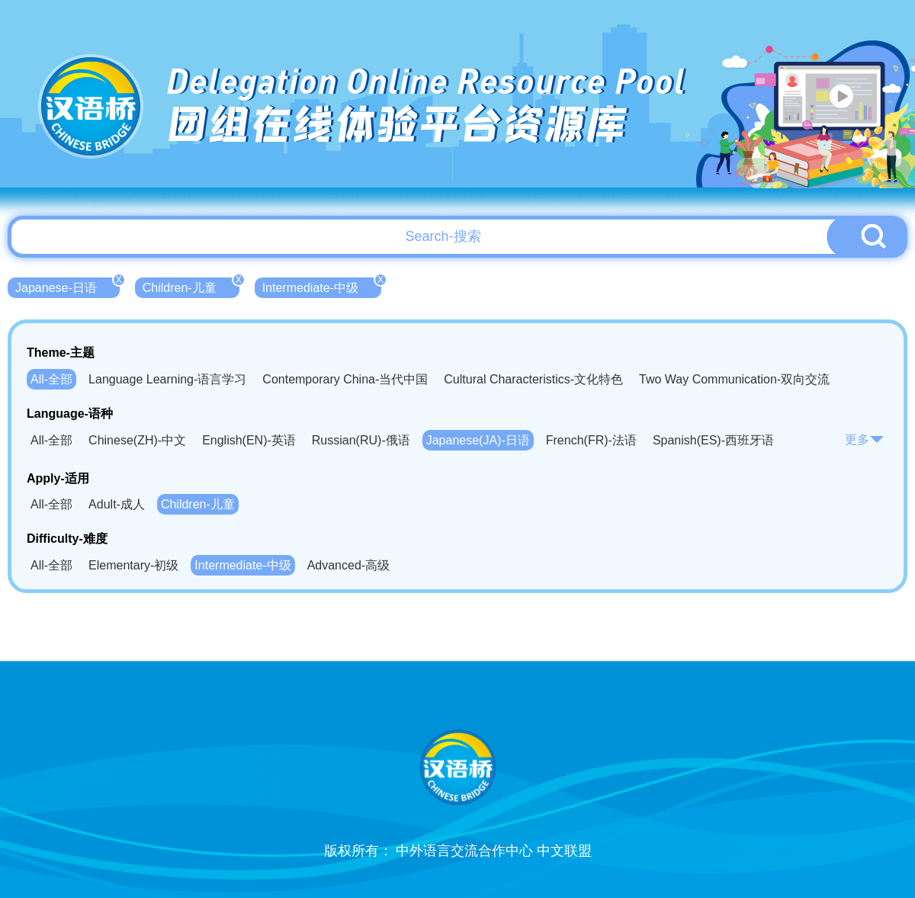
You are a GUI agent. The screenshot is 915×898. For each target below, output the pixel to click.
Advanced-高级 (348, 565)
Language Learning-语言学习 (167, 379)
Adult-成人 (116, 504)
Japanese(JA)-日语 (478, 440)
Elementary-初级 (133, 565)
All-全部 (51, 379)
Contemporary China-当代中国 (345, 379)
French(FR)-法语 (591, 440)
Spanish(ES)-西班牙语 (713, 440)
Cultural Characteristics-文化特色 (533, 379)
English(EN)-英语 (249, 440)
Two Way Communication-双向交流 (734, 379)
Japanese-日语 (67, 285)
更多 (864, 439)
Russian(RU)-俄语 (361, 440)
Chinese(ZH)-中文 (137, 440)
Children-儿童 (191, 285)
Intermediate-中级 (321, 285)
